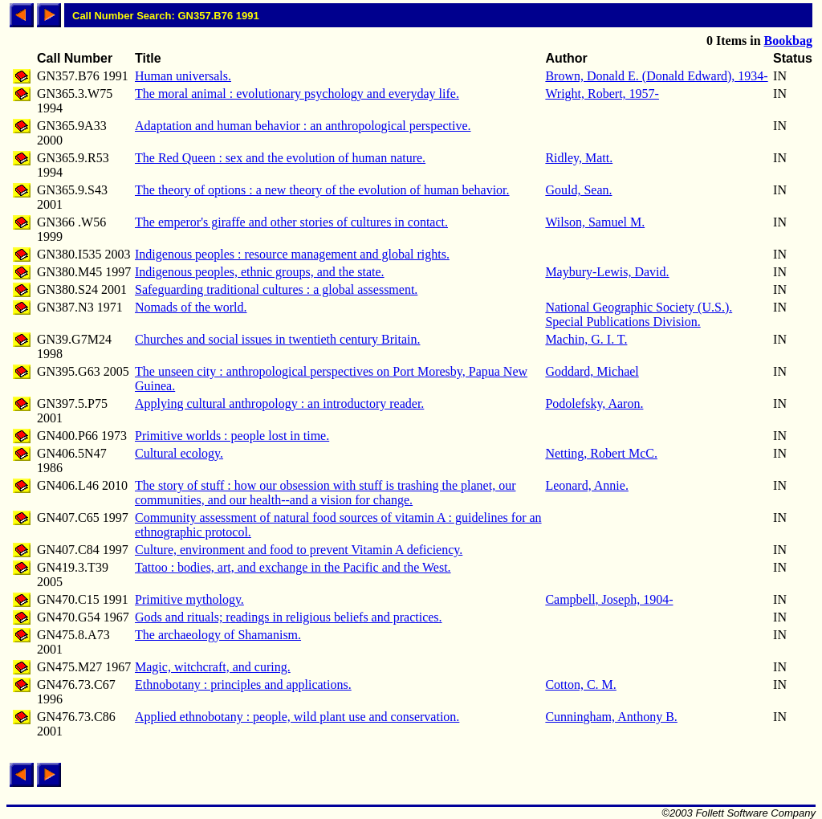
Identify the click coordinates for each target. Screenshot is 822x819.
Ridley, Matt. (578, 158)
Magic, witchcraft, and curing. (213, 667)
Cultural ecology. (179, 453)
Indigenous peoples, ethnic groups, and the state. (260, 272)
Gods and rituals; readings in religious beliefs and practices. (288, 617)
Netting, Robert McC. (601, 453)
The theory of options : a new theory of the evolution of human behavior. (322, 190)
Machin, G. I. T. (586, 339)
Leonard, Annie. (587, 485)
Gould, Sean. (578, 190)
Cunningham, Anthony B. (611, 716)
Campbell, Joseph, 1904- (609, 599)
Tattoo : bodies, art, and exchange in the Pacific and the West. (293, 567)
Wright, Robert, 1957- (602, 93)
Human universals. (183, 76)
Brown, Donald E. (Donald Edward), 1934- (656, 76)
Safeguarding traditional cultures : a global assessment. (276, 289)
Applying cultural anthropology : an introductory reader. (279, 403)
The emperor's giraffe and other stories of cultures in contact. (291, 222)
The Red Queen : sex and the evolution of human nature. (280, 158)
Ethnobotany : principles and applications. (243, 684)
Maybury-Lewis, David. (607, 272)
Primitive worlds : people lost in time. (232, 435)
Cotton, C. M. (580, 684)
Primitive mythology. (189, 599)
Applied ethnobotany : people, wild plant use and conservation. (297, 716)
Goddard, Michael (591, 371)
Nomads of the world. (191, 307)
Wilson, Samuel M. (595, 222)
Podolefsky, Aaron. (594, 403)
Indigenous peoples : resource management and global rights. (292, 254)
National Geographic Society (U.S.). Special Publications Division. (638, 314)
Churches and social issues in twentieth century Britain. (277, 339)
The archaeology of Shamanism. (218, 635)
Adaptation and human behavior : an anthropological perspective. (303, 125)
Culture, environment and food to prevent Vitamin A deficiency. (298, 549)
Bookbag (788, 40)
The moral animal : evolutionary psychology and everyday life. (297, 93)
